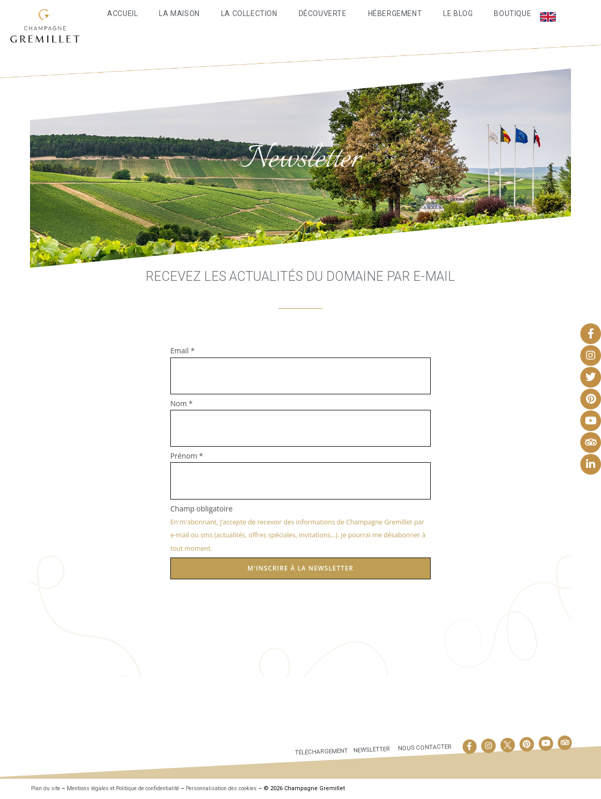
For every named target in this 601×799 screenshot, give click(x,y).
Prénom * (186, 456)
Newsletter (367, 749)
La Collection (249, 13)
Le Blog (458, 13)
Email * (182, 350)
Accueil (122, 13)
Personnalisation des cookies (249, 788)
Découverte (323, 13)
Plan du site (47, 788)
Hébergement (395, 13)
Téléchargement (312, 752)
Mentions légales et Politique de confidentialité (135, 788)
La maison (179, 13)
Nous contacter (423, 747)
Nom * (181, 403)
